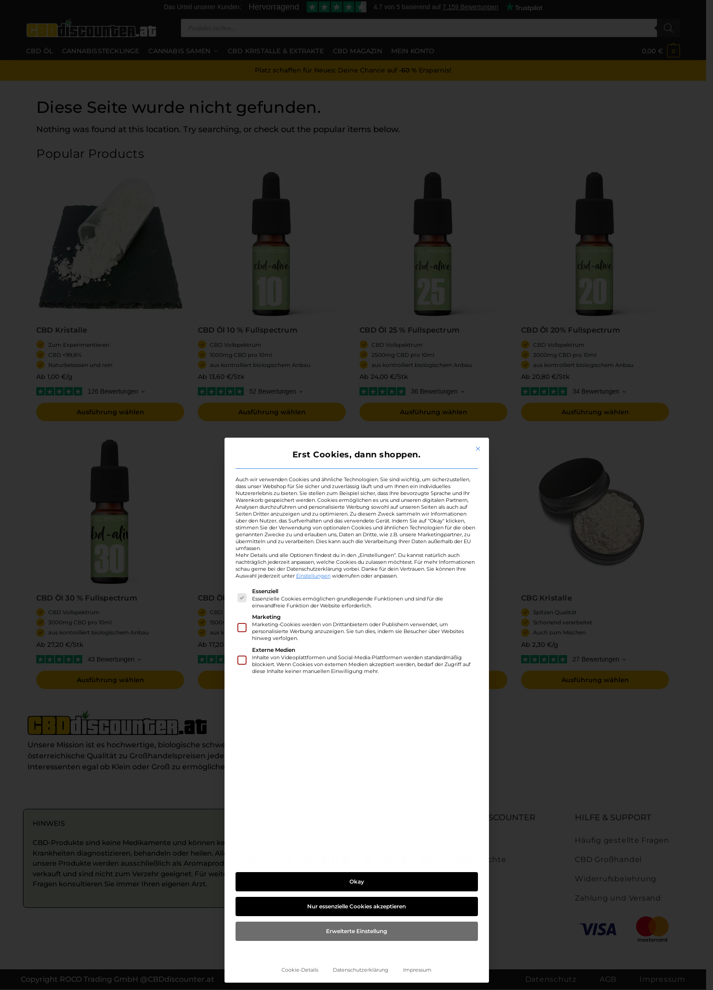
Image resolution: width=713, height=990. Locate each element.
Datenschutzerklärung (360, 970)
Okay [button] (356, 881)
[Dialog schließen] (478, 448)
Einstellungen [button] (313, 576)
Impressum (417, 970)
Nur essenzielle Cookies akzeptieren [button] (356, 906)
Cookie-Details (299, 970)
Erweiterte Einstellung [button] (356, 931)
